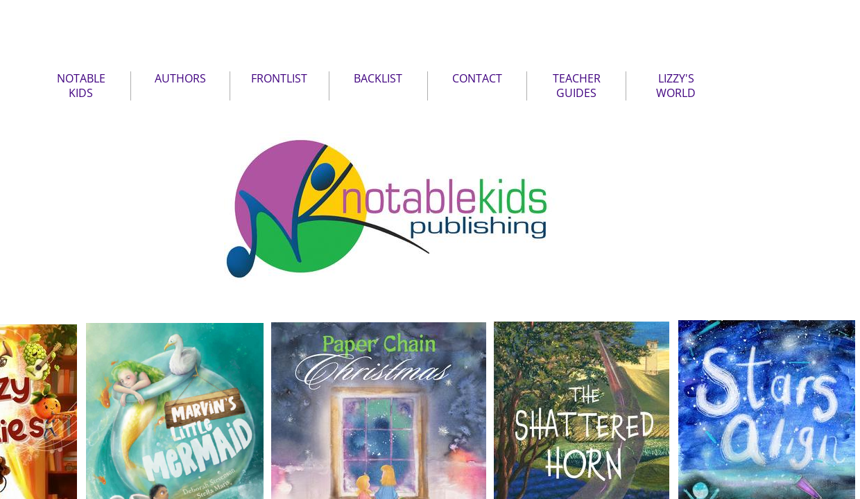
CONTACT (477, 78)
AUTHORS (180, 78)
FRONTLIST (279, 78)
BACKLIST (378, 78)
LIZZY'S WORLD (676, 85)
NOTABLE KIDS (81, 85)
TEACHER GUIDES (577, 85)
